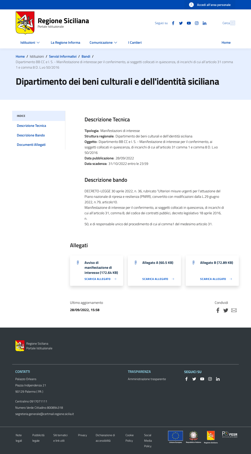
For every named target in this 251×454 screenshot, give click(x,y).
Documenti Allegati (31, 144)
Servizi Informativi (62, 56)
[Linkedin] (196, 22)
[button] (230, 23)
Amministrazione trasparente (147, 379)
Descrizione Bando (31, 135)
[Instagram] (188, 22)
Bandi (86, 56)
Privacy (82, 435)
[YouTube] (180, 22)
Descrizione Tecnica (31, 125)
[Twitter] (172, 22)
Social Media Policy (148, 440)
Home (20, 56)
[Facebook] (164, 22)
